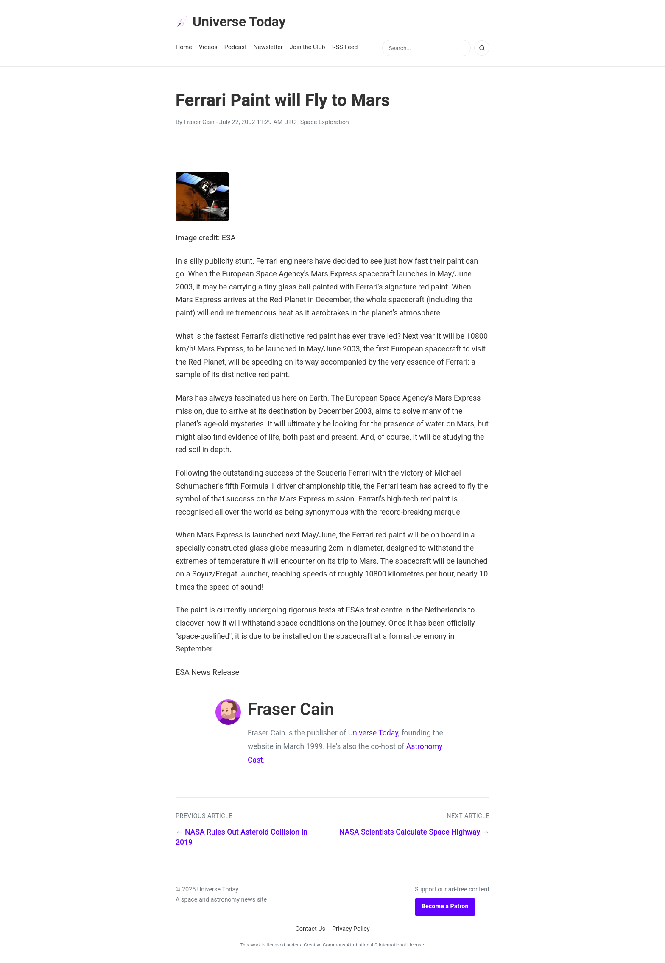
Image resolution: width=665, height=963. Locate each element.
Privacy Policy (351, 928)
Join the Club (307, 47)
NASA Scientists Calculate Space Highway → (414, 832)
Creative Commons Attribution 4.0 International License (364, 945)
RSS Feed (345, 47)
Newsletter (268, 47)
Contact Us (310, 928)
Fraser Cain (199, 122)
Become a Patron (445, 906)
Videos (208, 47)
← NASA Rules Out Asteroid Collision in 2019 (241, 837)
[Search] (481, 48)
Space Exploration (324, 122)
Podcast (235, 47)
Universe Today (231, 22)
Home (184, 47)
